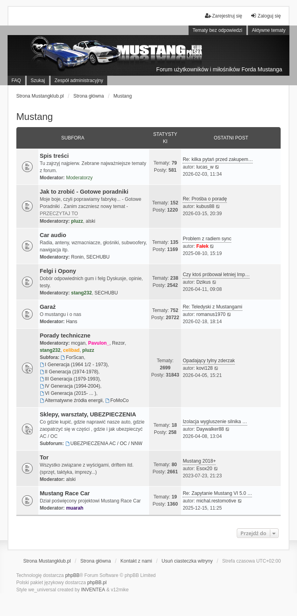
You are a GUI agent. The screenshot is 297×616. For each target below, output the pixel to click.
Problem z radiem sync (207, 238)
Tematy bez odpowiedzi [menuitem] (217, 30)
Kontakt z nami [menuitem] (136, 561)
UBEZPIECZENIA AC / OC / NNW (104, 443)
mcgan (78, 343)
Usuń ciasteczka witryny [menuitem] (186, 561)
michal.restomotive (216, 501)
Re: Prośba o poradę (205, 199)
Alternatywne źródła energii (71, 400)
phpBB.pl (97, 582)
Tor (44, 457)
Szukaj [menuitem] (38, 80)
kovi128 (204, 368)
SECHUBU (98, 257)
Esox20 (204, 468)
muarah (74, 508)
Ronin (77, 257)
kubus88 (205, 206)
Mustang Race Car (65, 493)
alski (90, 221)
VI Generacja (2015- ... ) (68, 393)
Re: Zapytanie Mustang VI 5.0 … (217, 493)
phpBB (72, 575)
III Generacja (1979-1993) (70, 379)
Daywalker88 (210, 429)
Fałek (202, 246)
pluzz (77, 221)
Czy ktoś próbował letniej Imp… (216, 274)
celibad (71, 350)
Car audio (53, 235)
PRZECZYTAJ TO (59, 213)
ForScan (72, 357)
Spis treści (54, 156)
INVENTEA (93, 589)
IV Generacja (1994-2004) (70, 386)
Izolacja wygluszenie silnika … (215, 421)
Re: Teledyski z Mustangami (212, 307)
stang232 (81, 293)
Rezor (118, 343)
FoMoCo (117, 400)
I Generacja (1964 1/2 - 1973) (74, 364)
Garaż (48, 307)
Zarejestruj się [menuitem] (223, 16)
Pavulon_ (98, 343)
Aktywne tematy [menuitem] (269, 30)
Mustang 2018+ (199, 461)
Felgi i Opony (58, 271)
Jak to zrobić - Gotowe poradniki (84, 191)
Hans (71, 321)
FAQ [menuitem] (16, 80)
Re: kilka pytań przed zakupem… (218, 159)
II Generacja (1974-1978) (69, 372)
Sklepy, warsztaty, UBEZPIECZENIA (88, 414)
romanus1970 (210, 314)
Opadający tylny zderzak (209, 360)
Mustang (34, 116)
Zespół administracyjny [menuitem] (79, 80)
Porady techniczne (65, 335)
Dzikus (203, 282)
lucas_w (204, 167)
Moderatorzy (79, 177)
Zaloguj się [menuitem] (265, 16)
